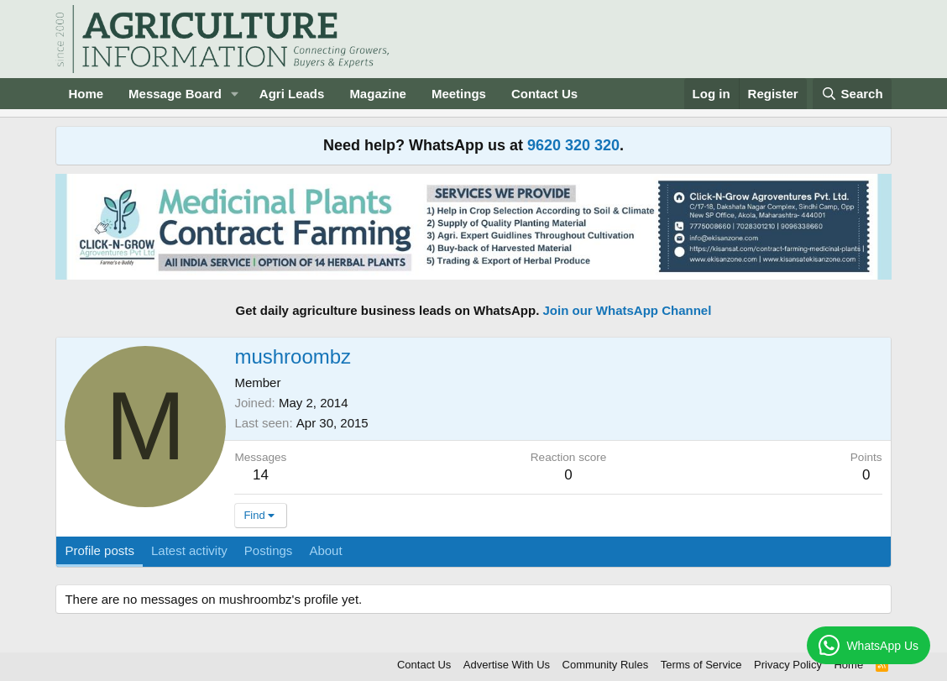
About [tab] (325, 550)
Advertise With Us (506, 664)
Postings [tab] (268, 550)
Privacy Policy (788, 664)
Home (85, 93)
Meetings (459, 93)
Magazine (377, 93)
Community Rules (605, 664)
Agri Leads (292, 93)
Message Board (175, 93)
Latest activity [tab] (189, 550)
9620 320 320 (573, 145)
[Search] (852, 93)
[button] (235, 93)
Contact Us (544, 93)
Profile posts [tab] (99, 550)
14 (261, 475)
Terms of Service (701, 664)
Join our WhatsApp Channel (627, 310)
